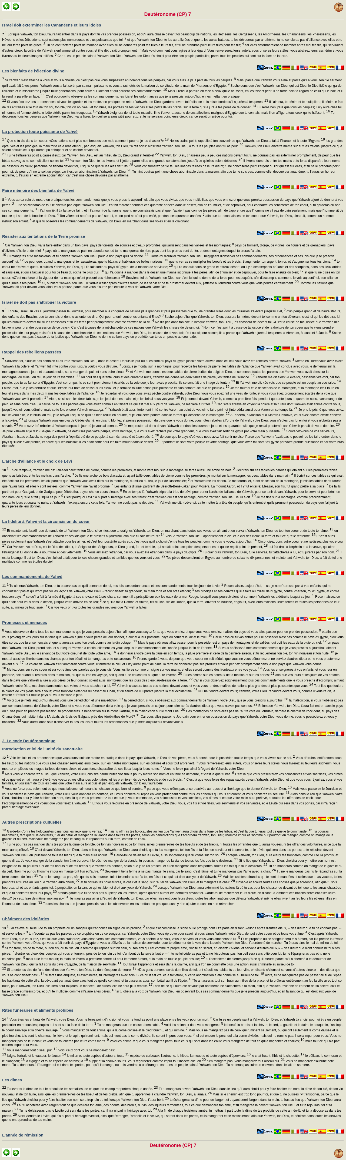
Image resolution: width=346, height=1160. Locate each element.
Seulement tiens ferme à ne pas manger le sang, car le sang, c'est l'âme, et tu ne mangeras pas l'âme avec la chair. (190, 871)
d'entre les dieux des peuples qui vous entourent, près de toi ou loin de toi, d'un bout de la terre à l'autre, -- (92, 953)
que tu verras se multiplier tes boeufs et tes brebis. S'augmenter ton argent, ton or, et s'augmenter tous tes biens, (252, 261)
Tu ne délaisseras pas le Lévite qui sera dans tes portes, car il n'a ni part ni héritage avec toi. (87, 1110)
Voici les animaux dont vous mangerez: (193, 1025)
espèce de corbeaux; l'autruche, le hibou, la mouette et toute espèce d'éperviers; (190, 1056)
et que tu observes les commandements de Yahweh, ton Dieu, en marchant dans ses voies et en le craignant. (111, 221)
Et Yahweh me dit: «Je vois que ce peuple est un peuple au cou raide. (288, 383)
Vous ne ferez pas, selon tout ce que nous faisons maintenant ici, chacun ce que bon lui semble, (75, 789)
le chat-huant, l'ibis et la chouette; (277, 1056)
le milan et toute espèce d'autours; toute (97, 1056)
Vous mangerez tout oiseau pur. (31, 1050)
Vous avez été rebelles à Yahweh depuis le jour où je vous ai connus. (70, 426)
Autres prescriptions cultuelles (32, 822)
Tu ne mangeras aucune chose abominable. (129, 1025)
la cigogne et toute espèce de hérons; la (56, 1061)
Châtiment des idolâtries (25, 919)
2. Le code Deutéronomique (28, 740)
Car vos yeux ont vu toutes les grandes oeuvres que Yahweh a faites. (97, 607)
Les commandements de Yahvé (32, 576)
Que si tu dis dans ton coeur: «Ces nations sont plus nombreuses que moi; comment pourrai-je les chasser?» (87, 141)
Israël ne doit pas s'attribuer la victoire (39, 302)
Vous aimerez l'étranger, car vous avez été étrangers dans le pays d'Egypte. (144, 552)
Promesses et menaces (24, 622)
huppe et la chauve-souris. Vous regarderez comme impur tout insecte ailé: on (147, 1061)
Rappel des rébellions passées (31, 352)
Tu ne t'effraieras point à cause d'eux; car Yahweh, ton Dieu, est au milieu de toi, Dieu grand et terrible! (82, 155)
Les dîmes (12, 1080)
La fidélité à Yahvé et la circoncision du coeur (46, 521)
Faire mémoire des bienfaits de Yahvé (38, 190)
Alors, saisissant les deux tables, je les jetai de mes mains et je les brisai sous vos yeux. (114, 399)
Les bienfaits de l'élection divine (33, 71)
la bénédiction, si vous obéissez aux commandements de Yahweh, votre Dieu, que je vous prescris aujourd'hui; (205, 700)
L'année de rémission (23, 1135)
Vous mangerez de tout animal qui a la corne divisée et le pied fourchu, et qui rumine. (124, 1030)
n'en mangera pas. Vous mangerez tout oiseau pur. (245, 1061)
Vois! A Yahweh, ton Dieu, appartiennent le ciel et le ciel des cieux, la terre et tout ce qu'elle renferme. (240, 536)
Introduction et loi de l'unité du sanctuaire (42, 749)
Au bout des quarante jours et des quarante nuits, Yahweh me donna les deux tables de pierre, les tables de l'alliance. (167, 377)
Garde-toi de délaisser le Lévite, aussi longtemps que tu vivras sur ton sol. (169, 855)
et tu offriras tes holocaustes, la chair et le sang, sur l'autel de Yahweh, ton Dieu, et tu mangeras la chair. (157, 882)
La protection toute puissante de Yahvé (40, 131)
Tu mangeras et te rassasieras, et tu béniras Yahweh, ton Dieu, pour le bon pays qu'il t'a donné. (77, 256)
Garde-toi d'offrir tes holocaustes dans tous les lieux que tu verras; (56, 831)
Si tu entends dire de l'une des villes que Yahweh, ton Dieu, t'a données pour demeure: (71, 970)
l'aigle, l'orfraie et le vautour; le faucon (36, 1056)
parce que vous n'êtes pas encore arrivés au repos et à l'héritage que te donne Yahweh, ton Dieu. (219, 789)
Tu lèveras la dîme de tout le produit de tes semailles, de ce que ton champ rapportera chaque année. (82, 1089)
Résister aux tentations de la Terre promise (43, 236)
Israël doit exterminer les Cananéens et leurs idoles (51, 25)
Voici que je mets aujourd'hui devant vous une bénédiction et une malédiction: (64, 700)
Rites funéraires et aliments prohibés (37, 1010)
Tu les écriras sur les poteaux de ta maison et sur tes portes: (228, 675)
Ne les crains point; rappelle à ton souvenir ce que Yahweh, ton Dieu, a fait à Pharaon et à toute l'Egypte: (247, 141)
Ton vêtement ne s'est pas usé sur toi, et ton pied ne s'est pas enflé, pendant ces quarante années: (131, 216)
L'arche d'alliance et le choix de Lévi (37, 461)
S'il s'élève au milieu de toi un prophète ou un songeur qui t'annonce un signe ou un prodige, (73, 928)
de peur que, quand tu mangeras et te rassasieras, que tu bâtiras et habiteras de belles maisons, (96, 261)
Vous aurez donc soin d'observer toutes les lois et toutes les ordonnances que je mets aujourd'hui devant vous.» (102, 722)
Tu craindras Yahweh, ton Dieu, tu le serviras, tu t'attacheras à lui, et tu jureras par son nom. (271, 552)
